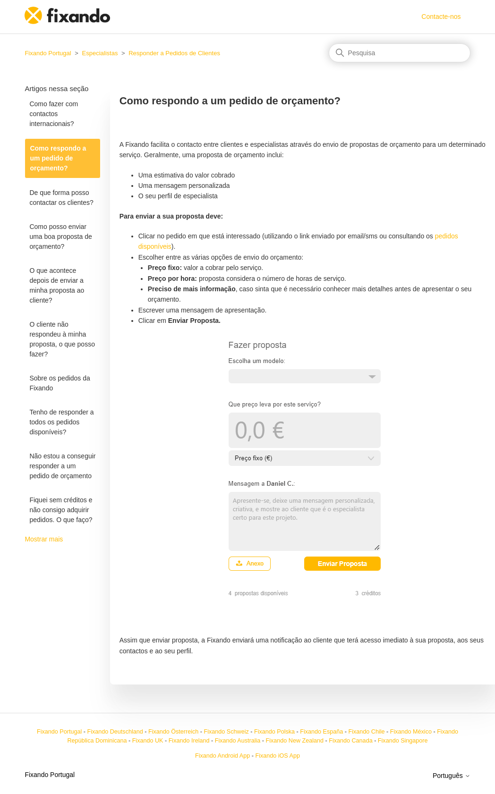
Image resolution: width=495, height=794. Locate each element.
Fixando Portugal (48, 53)
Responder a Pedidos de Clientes (174, 53)
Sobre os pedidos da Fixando (59, 383)
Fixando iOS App (277, 755)
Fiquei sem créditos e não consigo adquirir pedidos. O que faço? (60, 510)
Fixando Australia (238, 740)
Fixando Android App (222, 755)
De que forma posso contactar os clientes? (61, 197)
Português (451, 775)
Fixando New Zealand (295, 740)
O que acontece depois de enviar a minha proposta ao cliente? (56, 285)
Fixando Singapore (403, 740)
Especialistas (100, 53)
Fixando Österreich (173, 731)
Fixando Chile (367, 731)
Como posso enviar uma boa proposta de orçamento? (60, 236)
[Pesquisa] (399, 52)
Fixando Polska (274, 731)
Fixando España (321, 731)
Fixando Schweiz (226, 731)
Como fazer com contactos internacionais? (53, 113)
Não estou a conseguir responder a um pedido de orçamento (62, 466)
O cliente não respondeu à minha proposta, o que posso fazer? (62, 339)
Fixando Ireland (189, 740)
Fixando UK (147, 740)
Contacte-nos (441, 16)
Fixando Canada (350, 740)
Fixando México (411, 731)
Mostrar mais (44, 539)
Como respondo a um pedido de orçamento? (58, 158)
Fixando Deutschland (115, 731)
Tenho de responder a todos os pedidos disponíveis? (61, 422)
